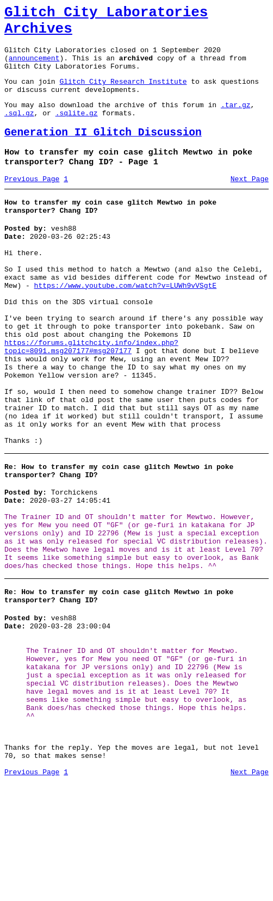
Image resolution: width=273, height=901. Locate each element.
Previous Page (31, 203)
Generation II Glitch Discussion (103, 152)
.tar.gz (236, 121)
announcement (34, 67)
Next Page (250, 203)
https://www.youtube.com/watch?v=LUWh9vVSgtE (125, 324)
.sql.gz (19, 130)
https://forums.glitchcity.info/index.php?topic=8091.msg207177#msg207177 (91, 398)
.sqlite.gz (76, 130)
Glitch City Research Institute (123, 94)
